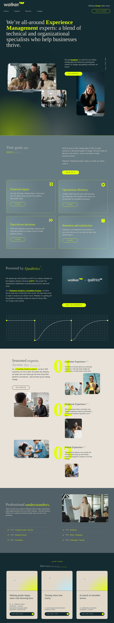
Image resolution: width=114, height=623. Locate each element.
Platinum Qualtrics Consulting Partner (25, 291)
